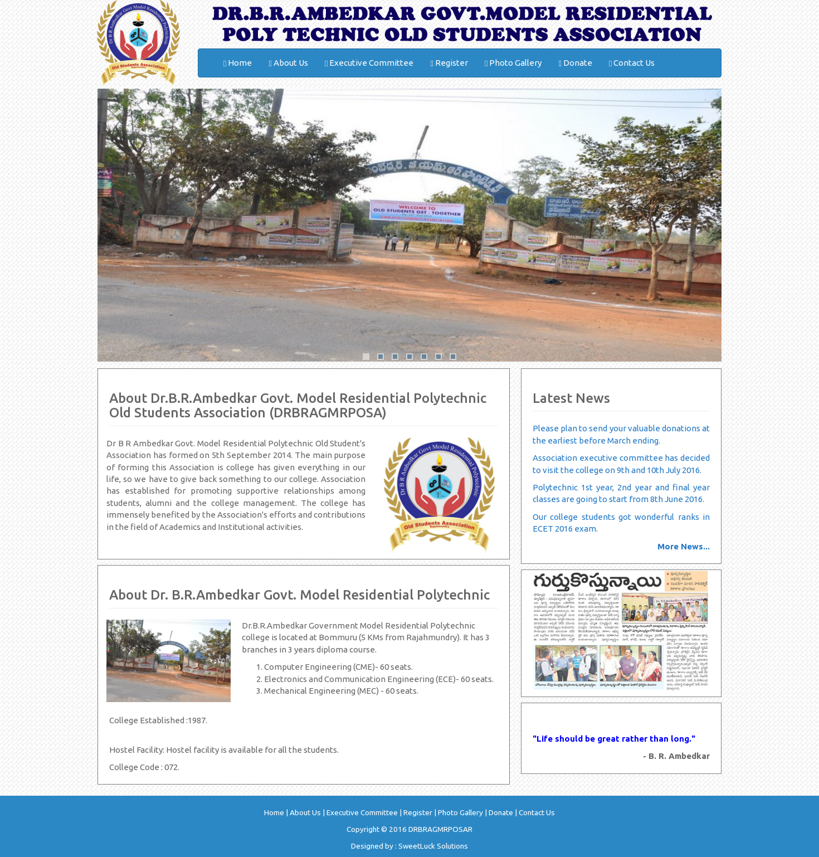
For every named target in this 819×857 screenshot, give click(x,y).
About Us (288, 63)
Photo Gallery (513, 63)
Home (237, 63)
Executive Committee (369, 63)
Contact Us (632, 63)
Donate (575, 63)
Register (448, 63)
